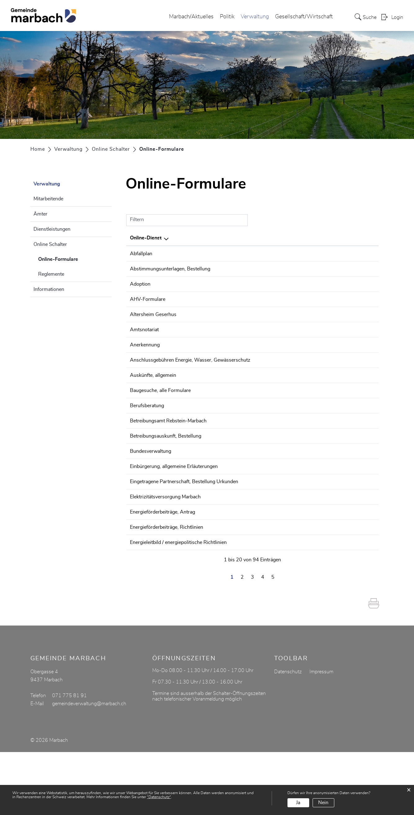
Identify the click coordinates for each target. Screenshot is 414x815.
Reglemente (51, 274)
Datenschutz (288, 734)
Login (397, 17)
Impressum (321, 734)
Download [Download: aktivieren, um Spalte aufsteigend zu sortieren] (361, 237)
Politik (227, 17)
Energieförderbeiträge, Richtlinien (166, 585)
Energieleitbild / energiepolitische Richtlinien (178, 603)
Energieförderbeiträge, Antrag (162, 568)
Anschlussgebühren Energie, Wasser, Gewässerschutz (190, 381)
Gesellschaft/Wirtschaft (304, 17)
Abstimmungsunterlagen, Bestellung (170, 271)
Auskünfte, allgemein (153, 399)
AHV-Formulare (147, 312)
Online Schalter (50, 244)
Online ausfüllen (328, 275)
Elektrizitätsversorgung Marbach (165, 551)
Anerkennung (145, 364)
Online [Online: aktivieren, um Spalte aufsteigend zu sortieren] (315, 237)
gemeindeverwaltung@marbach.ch (89, 766)
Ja (298, 802)
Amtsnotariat (144, 347)
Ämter (40, 214)
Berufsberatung (147, 440)
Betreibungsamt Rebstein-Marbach (168, 457)
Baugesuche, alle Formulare (160, 423)
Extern (362, 295)
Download (362, 254)
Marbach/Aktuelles (191, 17)
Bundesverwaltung (150, 499)
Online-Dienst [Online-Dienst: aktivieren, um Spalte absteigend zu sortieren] (146, 237)
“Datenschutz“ (159, 797)
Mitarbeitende (48, 198)
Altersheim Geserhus (153, 329)
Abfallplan (141, 253)
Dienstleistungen (51, 229)
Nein (323, 802)
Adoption (140, 294)
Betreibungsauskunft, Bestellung (165, 475)
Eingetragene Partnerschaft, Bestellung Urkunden (184, 533)
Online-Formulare (73, 258)
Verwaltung (255, 17)
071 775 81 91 (69, 758)
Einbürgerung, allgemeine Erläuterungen (174, 516)
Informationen (48, 289)
